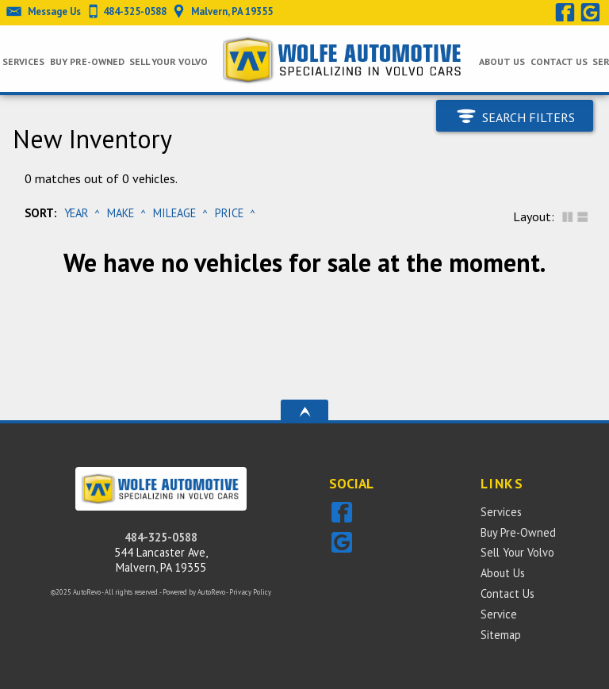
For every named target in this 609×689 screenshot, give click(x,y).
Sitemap (501, 634)
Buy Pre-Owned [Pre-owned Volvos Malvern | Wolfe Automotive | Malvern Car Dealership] (87, 61)
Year (76, 212)
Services (23, 61)
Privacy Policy (250, 592)
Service (499, 614)
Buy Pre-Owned (518, 532)
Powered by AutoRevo (194, 592)
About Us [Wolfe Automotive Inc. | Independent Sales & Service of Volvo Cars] (502, 61)
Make (120, 212)
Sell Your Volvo (168, 61)
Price (229, 212)
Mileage (174, 212)
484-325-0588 (160, 537)
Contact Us (507, 593)
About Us (503, 572)
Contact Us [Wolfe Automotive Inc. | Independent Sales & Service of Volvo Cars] (559, 61)
